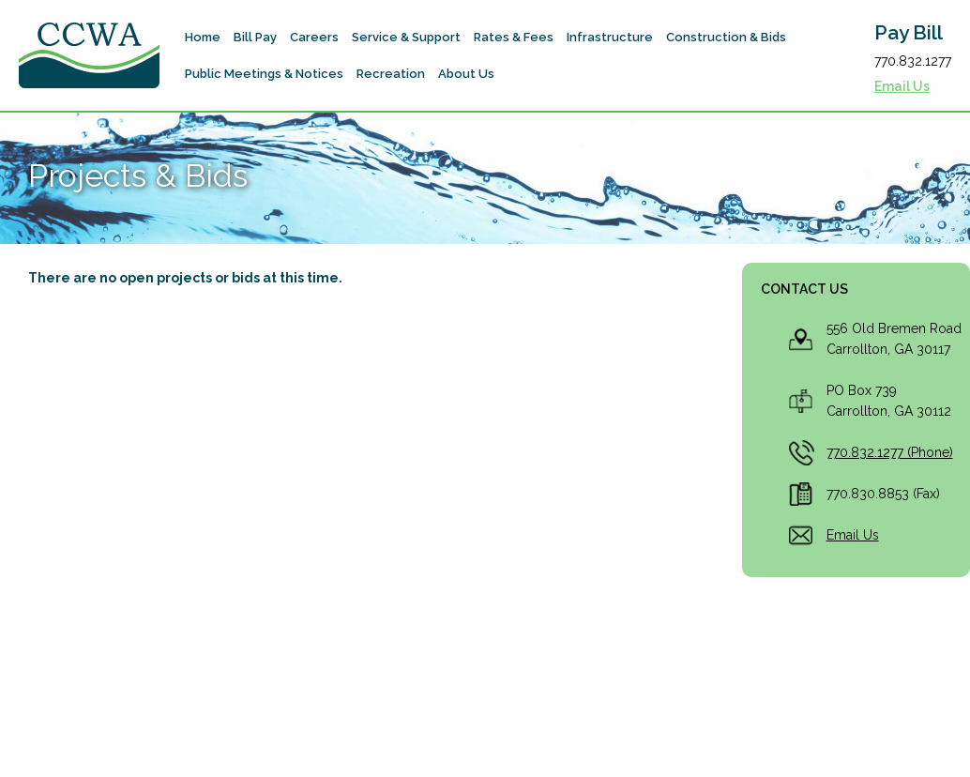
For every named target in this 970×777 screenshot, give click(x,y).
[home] (89, 56)
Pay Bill (908, 33)
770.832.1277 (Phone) (889, 452)
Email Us (902, 86)
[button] (255, 37)
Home (202, 37)
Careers (314, 37)
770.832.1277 (912, 61)
